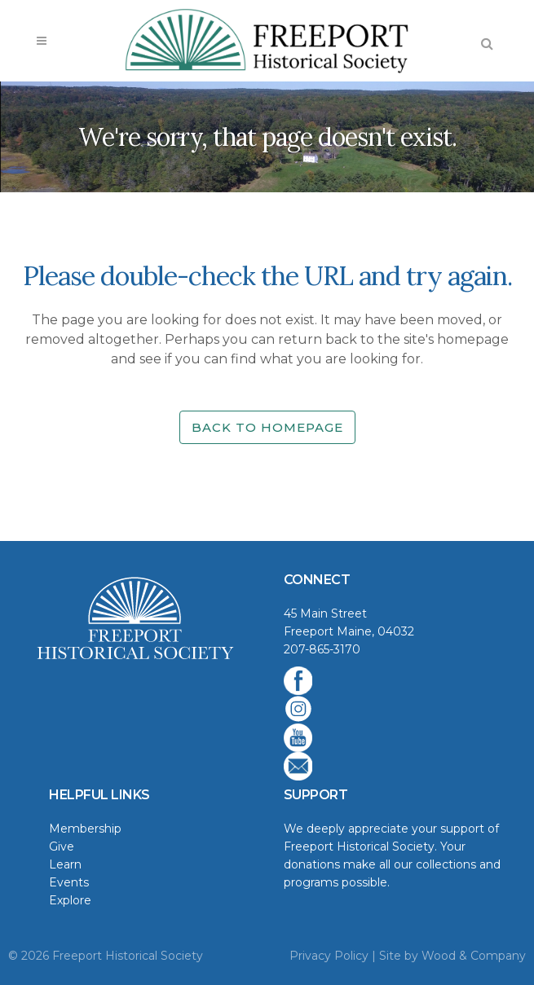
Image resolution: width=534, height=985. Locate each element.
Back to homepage (267, 427)
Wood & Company (473, 955)
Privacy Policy (329, 955)
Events (69, 882)
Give (61, 846)
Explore (70, 900)
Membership (85, 828)
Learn (65, 864)
